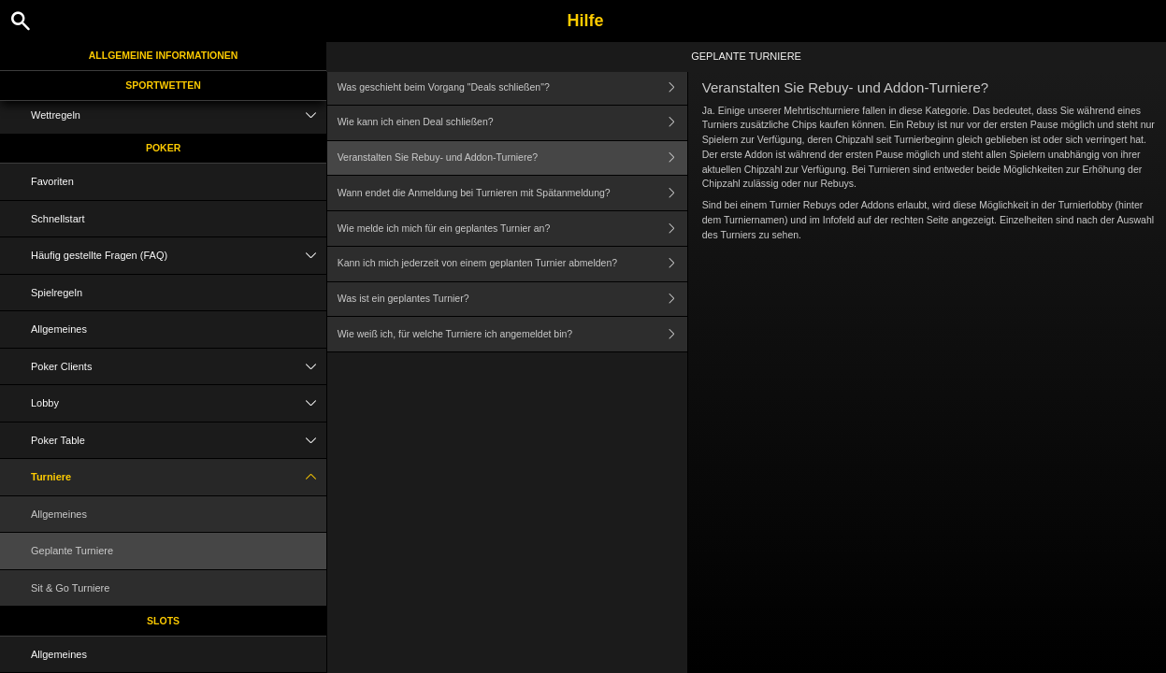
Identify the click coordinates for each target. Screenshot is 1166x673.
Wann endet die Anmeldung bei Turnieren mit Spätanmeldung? (512, 193)
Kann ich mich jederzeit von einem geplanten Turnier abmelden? (512, 264)
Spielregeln (56, 292)
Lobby (178, 403)
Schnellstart (57, 218)
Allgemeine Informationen (163, 55)
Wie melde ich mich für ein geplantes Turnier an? (512, 228)
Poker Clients (178, 367)
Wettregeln (178, 115)
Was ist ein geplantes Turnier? (512, 299)
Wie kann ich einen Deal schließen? (512, 123)
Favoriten (52, 181)
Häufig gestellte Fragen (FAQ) (178, 255)
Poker (163, 147)
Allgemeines (59, 329)
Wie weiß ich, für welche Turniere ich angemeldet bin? (512, 334)
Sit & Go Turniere (70, 588)
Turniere (178, 477)
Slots (163, 620)
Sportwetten (163, 85)
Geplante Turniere (72, 550)
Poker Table (178, 440)
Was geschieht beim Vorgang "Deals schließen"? (512, 87)
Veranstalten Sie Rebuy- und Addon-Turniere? (512, 158)
